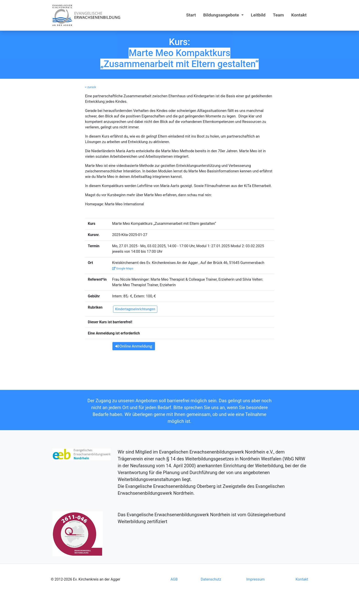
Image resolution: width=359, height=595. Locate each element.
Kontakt (299, 15)
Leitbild (258, 15)
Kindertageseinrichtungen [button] (135, 309)
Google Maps (122, 268)
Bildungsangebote (221, 15)
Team (278, 15)
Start (191, 15)
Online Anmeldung (133, 346)
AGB (174, 579)
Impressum (255, 579)
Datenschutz (211, 579)
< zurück (90, 87)
